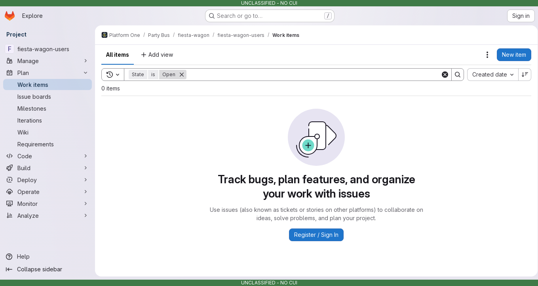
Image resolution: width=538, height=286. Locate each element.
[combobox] (489, 74)
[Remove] (181, 74)
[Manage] (47, 60)
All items (117, 54)
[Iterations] (47, 120)
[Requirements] (47, 144)
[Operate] (47, 191)
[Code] (47, 155)
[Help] (47, 256)
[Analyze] (47, 215)
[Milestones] (47, 108)
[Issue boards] (47, 96)
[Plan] (47, 72)
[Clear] (442, 74)
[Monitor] (47, 203)
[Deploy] (47, 179)
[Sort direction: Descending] (522, 74)
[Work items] (47, 84)
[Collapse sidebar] (47, 269)
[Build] (47, 167)
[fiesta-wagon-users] (47, 48)
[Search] (312, 74)
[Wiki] (47, 132)
